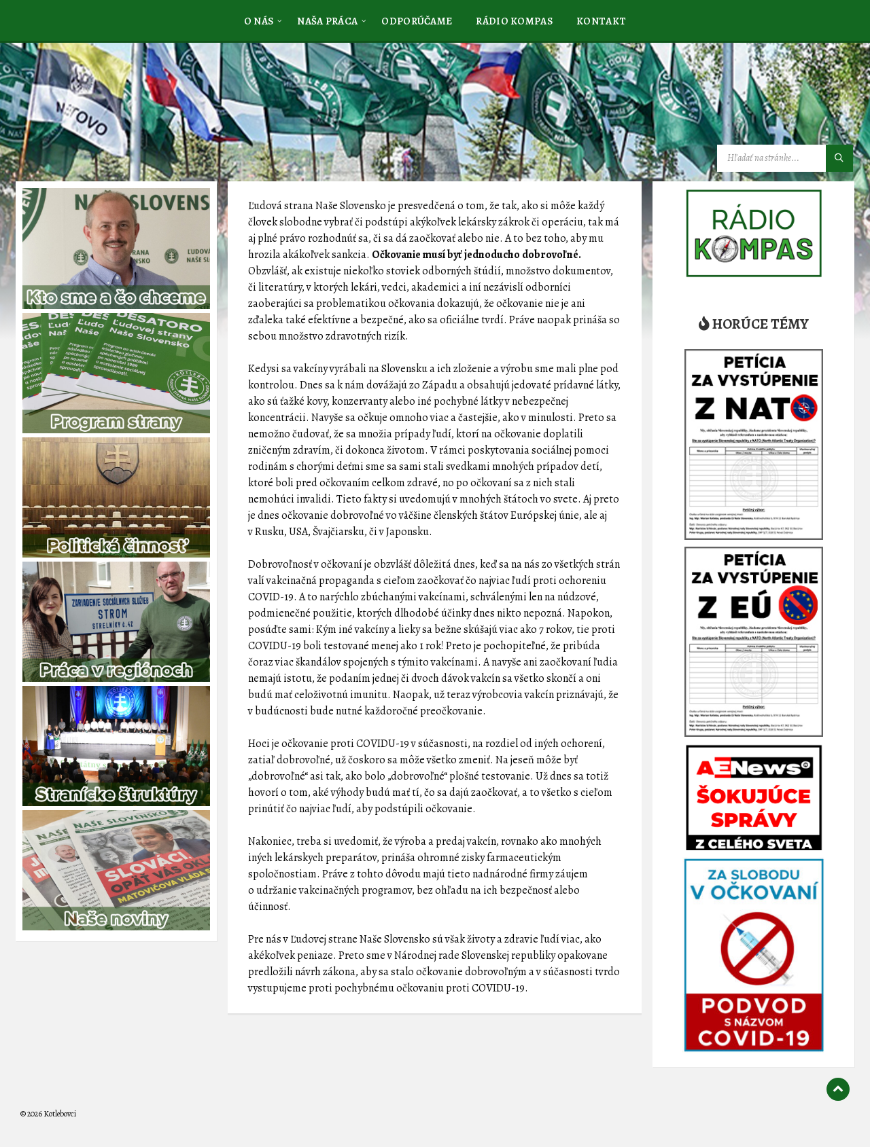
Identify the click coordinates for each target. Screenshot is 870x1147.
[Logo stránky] (122, 110)
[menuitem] (259, 20)
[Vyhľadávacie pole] (785, 158)
